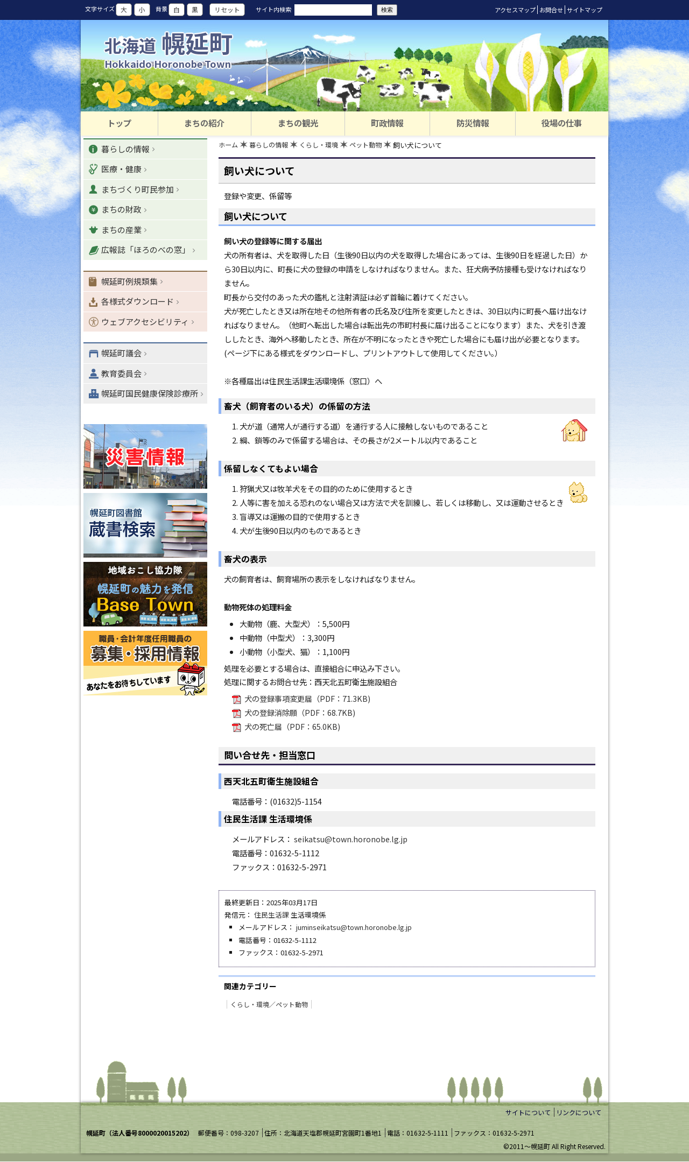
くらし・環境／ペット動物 (269, 1004)
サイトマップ (584, 9)
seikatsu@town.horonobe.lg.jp (351, 839)
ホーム (229, 145)
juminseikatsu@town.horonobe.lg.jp (354, 928)
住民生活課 (271, 915)
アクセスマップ (515, 9)
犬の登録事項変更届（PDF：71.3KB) (306, 699)
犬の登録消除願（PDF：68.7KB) (299, 713)
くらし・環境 (325, 145)
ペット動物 (374, 145)
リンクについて (578, 1112)
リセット (227, 10)
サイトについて (528, 1112)
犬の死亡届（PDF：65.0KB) (291, 727)
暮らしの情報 (272, 145)
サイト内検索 (273, 9)
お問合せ (551, 9)
